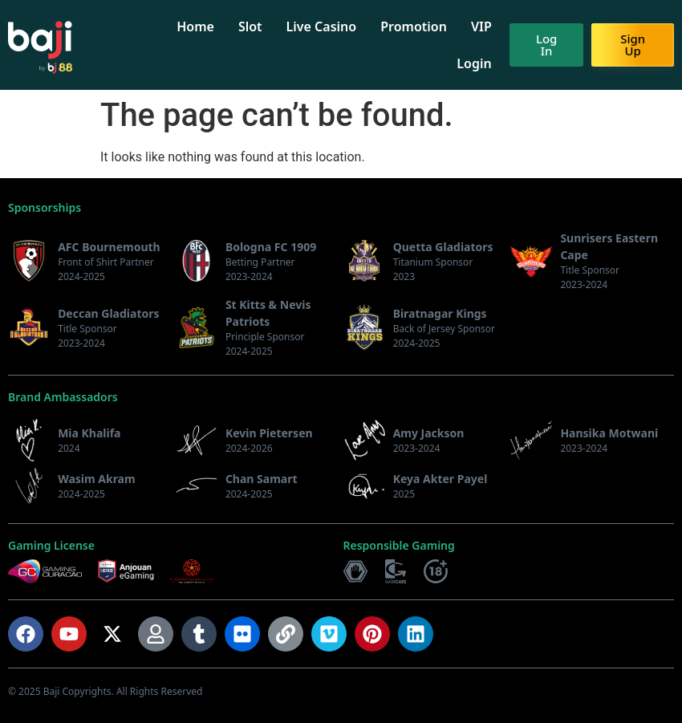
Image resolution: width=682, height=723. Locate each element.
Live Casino (329, 26)
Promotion (421, 26)
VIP (488, 26)
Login (482, 63)
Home (203, 26)
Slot (258, 26)
